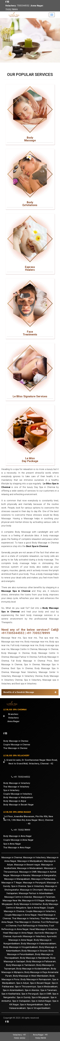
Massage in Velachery (34, 863)
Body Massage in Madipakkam (18, 803)
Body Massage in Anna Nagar (17, 843)
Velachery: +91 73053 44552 (20, 1036)
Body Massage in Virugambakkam (20, 953)
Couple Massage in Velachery (17, 800)
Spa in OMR (45, 1000)
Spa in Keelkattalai (10, 1000)
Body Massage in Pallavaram (41, 967)
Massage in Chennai (11, 863)
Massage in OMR (28, 878)
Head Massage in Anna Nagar (18, 939)
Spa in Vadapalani (21, 1007)
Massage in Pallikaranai (43, 885)
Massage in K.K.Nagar (33, 907)
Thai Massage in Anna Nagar (17, 854)
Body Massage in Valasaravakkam (38, 950)
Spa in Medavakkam (47, 993)
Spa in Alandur (32, 996)
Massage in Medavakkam (30, 874)
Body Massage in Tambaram (20, 971)
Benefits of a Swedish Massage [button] (30, 697)
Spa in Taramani (48, 996)
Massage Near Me (12, 907)
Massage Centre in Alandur (18, 903)
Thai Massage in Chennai (15, 753)
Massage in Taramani (44, 903)
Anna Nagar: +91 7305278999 (40, 1036)
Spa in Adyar (22, 989)
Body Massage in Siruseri (35, 957)
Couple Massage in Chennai (16, 749)
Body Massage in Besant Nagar (18, 810)
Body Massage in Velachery (16, 789)
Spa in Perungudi (30, 1000)
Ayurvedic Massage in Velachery (29, 942)
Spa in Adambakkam (13, 996)
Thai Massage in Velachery (16, 792)
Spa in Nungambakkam (31, 1011)
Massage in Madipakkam (30, 867)
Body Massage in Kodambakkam (33, 975)
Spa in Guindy (24, 1003)
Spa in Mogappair (40, 1003)
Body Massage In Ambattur (28, 910)
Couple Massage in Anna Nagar (18, 847)
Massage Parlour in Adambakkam (36, 899)
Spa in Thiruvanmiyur (25, 993)
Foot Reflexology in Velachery (33, 932)
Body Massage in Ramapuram (36, 985)
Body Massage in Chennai (15, 746)
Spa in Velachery (11, 796)
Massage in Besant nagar (27, 871)
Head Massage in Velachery (44, 935)
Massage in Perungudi (34, 889)
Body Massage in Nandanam (34, 964)
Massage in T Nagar (11, 889)
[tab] (30, 697)
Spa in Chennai (18, 892)
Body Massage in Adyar (14, 807)
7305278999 (11, 9)
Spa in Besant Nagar (40, 989)
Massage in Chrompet (31, 896)
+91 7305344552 (22, 783)
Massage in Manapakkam (17, 885)
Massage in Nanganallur (44, 881)
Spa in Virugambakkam (38, 1014)
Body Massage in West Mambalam (31, 982)
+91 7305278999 (22, 837)
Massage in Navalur (20, 881)
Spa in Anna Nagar (12, 850)
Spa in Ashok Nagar (41, 1007)
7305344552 (23, 5)
